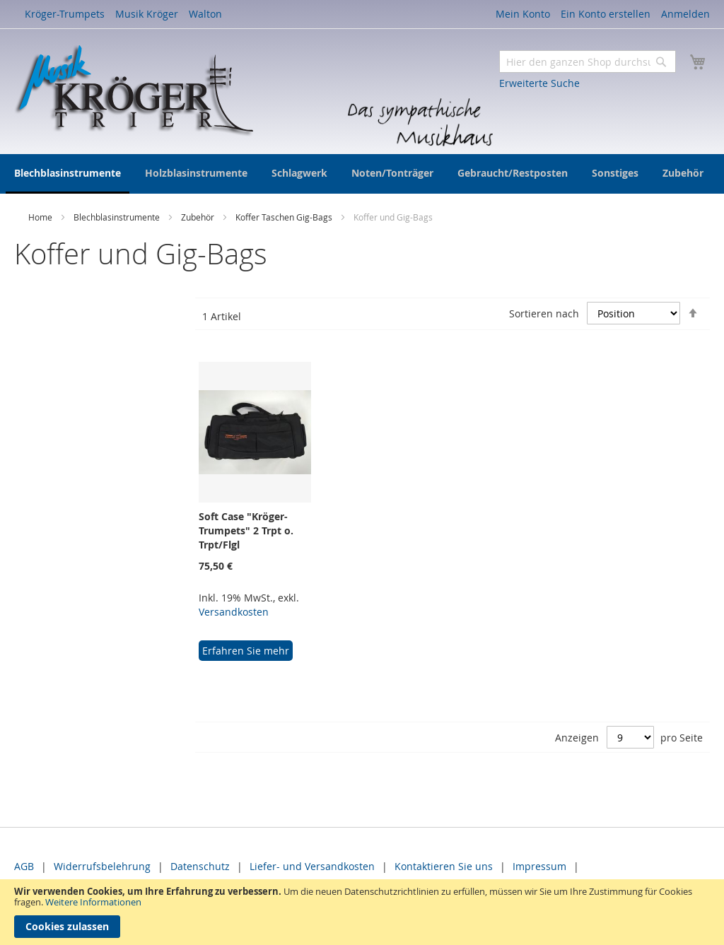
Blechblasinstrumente (118, 217)
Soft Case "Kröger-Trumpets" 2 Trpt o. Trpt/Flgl (246, 530)
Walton (205, 13)
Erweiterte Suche (539, 83)
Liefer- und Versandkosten (312, 866)
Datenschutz (200, 866)
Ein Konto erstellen (605, 13)
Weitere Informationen (93, 902)
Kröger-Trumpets (65, 13)
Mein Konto (523, 13)
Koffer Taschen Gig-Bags (284, 217)
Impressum (539, 866)
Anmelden (685, 13)
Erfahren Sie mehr (245, 650)
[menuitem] (67, 174)
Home (41, 217)
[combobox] (587, 61)
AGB (24, 866)
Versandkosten (234, 611)
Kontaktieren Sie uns (444, 866)
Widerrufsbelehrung (102, 866)
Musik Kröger (146, 13)
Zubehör (198, 217)
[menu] (362, 174)
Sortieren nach (544, 313)
